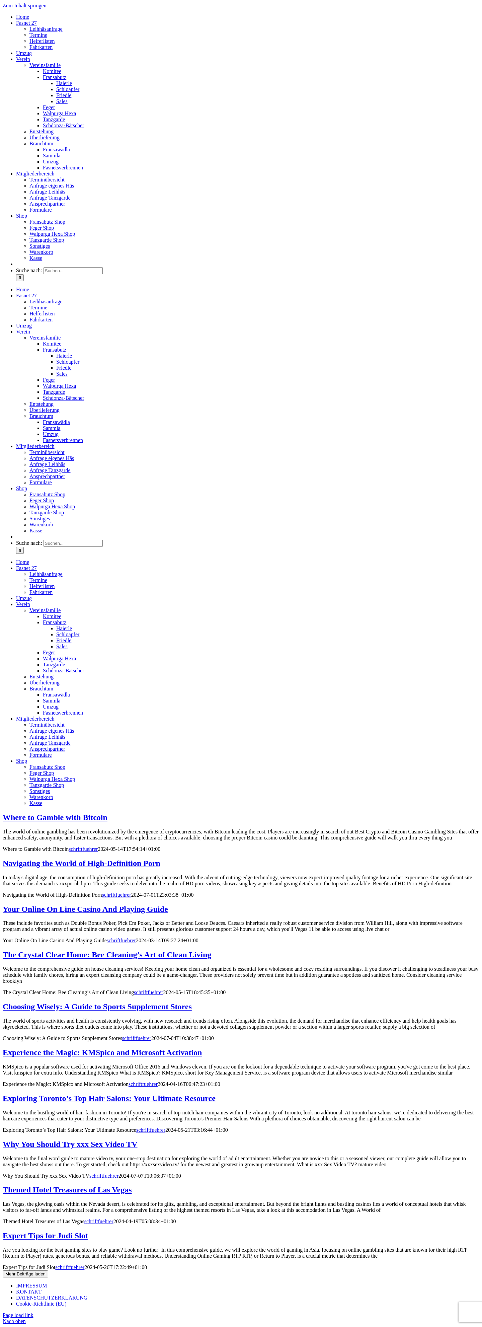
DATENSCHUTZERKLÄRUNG (51, 1298)
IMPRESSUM (31, 1285)
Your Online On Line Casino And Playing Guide (85, 909)
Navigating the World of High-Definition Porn (81, 863)
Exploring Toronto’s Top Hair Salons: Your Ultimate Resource (109, 1098)
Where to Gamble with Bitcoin (55, 817)
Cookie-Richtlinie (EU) (41, 1304)
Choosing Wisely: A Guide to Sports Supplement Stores (97, 1006)
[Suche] (20, 277)
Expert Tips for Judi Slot (45, 1235)
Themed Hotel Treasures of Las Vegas (67, 1189)
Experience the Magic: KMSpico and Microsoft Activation (102, 1052)
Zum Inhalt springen (25, 5)
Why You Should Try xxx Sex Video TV (70, 1144)
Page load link (18, 1315)
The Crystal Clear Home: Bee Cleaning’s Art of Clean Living (107, 954)
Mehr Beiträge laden (25, 1273)
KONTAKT (29, 1292)
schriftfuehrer (83, 849)
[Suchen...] (73, 270)
